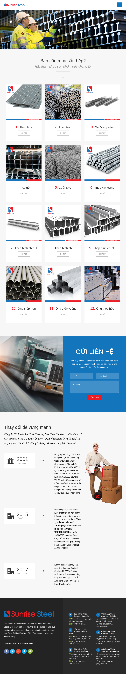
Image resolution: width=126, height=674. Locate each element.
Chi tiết (24, 133)
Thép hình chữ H (26, 248)
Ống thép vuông (66, 308)
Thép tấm (26, 127)
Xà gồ (26, 187)
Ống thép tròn (27, 308)
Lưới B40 (65, 187)
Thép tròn (65, 127)
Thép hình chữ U (104, 248)
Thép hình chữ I (65, 248)
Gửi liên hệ (94, 397)
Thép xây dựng (104, 187)
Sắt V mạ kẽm (104, 127)
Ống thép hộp (105, 308)
